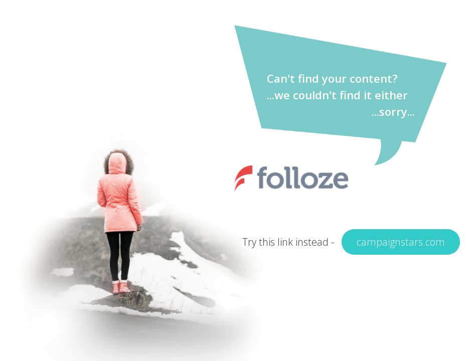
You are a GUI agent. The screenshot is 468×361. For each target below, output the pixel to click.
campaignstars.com (401, 242)
